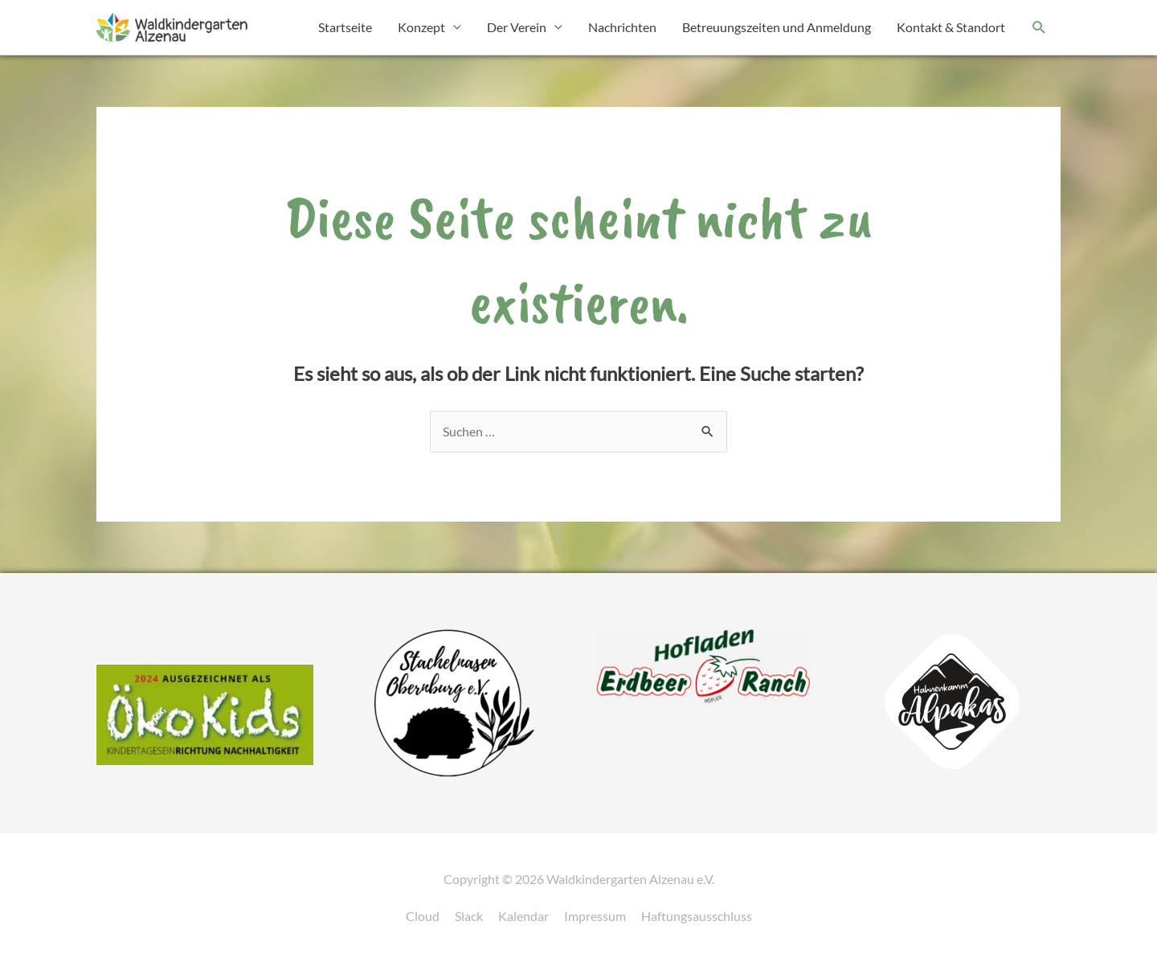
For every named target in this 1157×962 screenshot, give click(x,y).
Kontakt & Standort (951, 27)
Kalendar (523, 915)
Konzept (421, 27)
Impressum (595, 915)
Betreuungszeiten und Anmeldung (776, 27)
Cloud (422, 915)
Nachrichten (622, 27)
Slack (469, 915)
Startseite (345, 27)
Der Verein (516, 27)
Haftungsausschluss (696, 915)
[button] (1039, 27)
